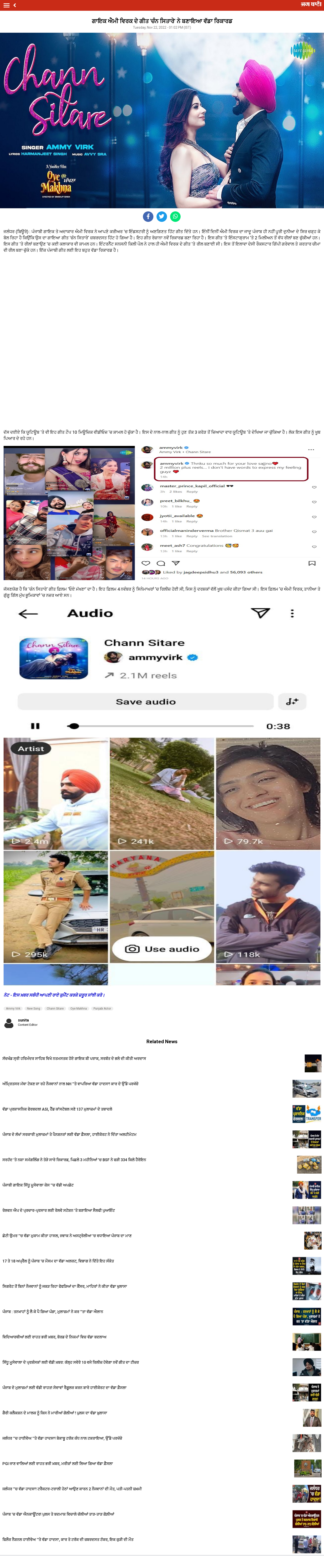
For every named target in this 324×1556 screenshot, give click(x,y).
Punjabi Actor (102, 1008)
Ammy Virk (13, 1008)
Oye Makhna (78, 1008)
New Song (33, 1008)
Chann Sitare (55, 1008)
